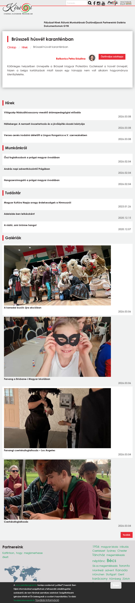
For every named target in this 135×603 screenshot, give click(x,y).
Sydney (111, 550)
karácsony (100, 578)
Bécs (111, 560)
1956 (95, 546)
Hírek (25, 47)
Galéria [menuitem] (121, 22)
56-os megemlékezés (105, 565)
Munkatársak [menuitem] (77, 22)
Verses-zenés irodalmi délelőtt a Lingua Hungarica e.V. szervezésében (45, 135)
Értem (116, 585)
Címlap (11, 47)
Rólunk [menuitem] (65, 22)
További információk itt (24, 600)
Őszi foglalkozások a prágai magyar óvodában (32, 157)
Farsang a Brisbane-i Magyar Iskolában (27, 378)
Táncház (98, 555)
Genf (121, 574)
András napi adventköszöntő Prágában (27, 168)
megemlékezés (115, 555)
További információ (47, 600)
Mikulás (124, 546)
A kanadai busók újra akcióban (22, 307)
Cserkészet (98, 550)
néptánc (98, 561)
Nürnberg (115, 578)
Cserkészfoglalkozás (16, 521)
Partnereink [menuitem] (109, 22)
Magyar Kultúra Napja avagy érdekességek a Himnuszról (37, 202)
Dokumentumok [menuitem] (53, 25)
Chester (122, 550)
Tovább (126, 535)
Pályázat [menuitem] (49, 22)
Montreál (97, 570)
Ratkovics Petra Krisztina (71, 58)
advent (109, 570)
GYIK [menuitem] (66, 25)
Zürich (126, 578)
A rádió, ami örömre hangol (20, 225)
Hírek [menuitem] (57, 22)
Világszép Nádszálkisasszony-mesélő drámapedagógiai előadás (42, 112)
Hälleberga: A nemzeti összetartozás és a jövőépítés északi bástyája (44, 123)
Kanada (122, 570)
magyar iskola (109, 546)
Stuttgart (111, 574)
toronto (124, 565)
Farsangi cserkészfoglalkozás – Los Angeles (29, 450)
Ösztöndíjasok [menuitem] (94, 22)
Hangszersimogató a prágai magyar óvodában (32, 180)
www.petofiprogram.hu (26, 585)
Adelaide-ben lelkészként (19, 213)
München (98, 574)
